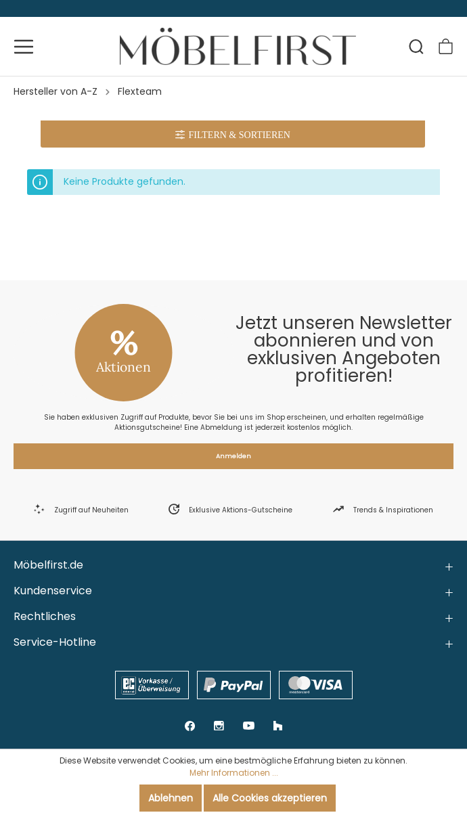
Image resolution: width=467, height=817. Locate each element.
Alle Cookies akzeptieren (270, 798)
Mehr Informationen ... (234, 772)
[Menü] (24, 47)
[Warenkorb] (445, 46)
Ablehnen (170, 798)
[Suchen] (416, 47)
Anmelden (233, 456)
